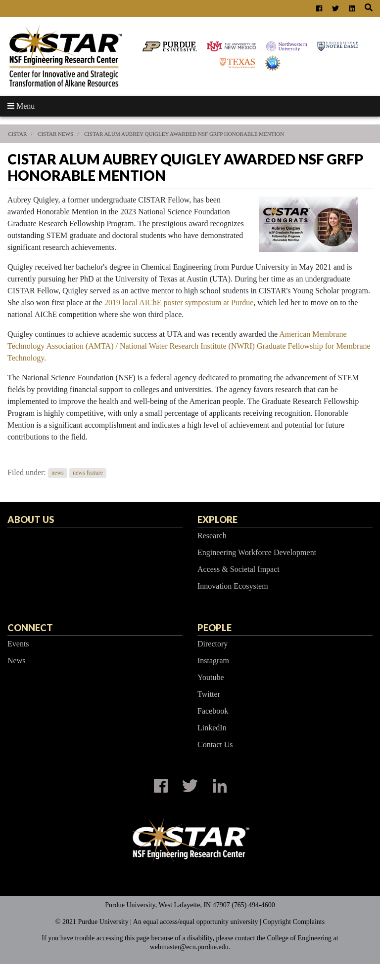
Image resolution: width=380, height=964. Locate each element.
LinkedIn (212, 727)
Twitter (208, 694)
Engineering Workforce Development (256, 552)
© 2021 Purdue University (92, 921)
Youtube (210, 677)
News (16, 660)
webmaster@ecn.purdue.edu (189, 947)
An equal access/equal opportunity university (195, 921)
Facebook (212, 711)
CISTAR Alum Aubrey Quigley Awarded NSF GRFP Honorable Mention (184, 134)
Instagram (213, 660)
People (214, 627)
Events (18, 644)
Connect (30, 627)
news (57, 473)
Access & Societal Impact (238, 569)
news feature (88, 473)
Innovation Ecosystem (232, 586)
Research (212, 535)
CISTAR (17, 134)
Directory (212, 644)
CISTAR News (55, 134)
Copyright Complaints (294, 921)
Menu (21, 106)
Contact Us (215, 744)
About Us (30, 519)
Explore (217, 519)
